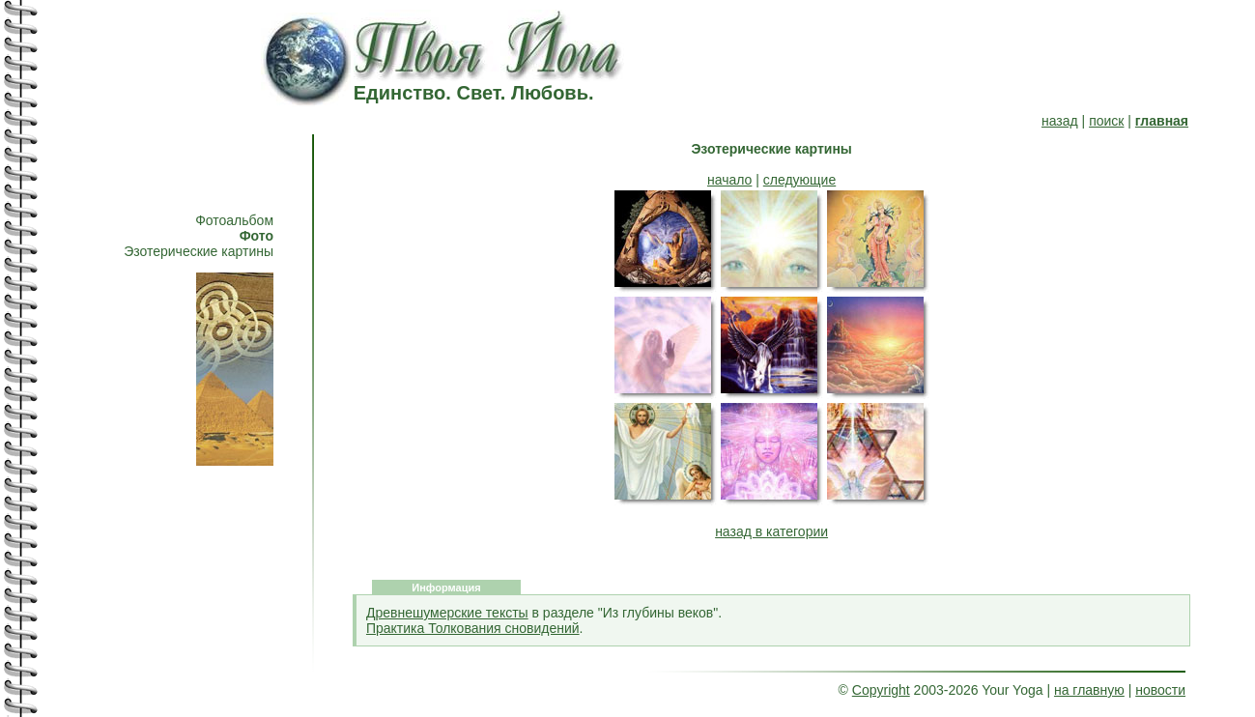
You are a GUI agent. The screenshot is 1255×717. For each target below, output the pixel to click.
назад (1059, 121)
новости (1160, 690)
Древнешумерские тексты (447, 612)
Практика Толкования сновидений (473, 628)
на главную (1089, 690)
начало (729, 179)
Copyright (881, 690)
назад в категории (771, 531)
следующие (799, 179)
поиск (1106, 121)
